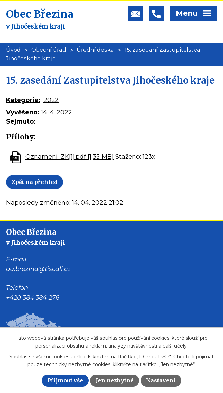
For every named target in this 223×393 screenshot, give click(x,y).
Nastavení (161, 380)
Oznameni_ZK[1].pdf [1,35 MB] (69, 157)
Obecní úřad (48, 49)
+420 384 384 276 (32, 297)
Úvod (13, 49)
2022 (51, 100)
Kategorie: (23, 100)
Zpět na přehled (35, 182)
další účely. (175, 346)
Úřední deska (95, 49)
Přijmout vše (65, 380)
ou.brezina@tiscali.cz (38, 269)
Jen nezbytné (115, 380)
